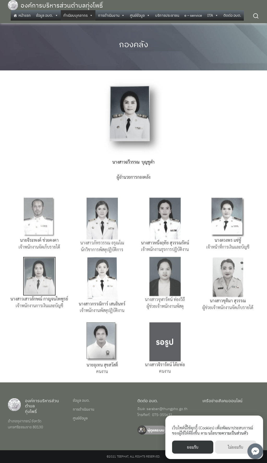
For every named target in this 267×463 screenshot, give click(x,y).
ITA (212, 15)
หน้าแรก (25, 15)
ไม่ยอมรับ (235, 446)
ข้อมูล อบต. (47, 15)
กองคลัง (133, 44)
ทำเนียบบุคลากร (78, 15)
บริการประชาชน (167, 15)
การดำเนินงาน (111, 15)
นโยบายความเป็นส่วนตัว (228, 432)
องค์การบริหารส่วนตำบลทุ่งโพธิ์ (62, 5)
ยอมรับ (192, 446)
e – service (193, 15)
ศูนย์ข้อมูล (140, 15)
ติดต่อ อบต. (232, 15)
